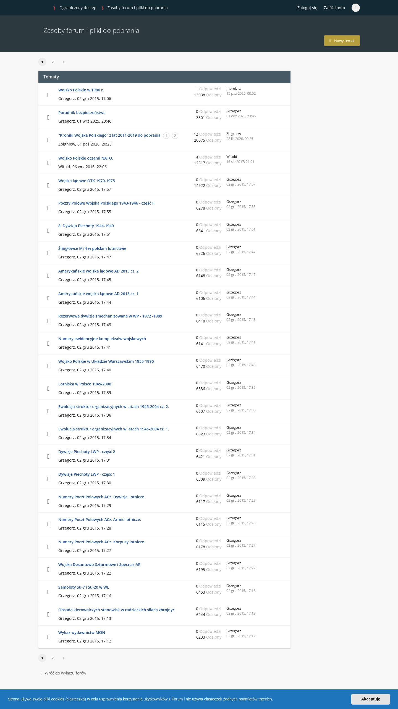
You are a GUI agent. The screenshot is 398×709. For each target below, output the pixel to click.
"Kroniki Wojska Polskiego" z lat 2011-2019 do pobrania (109, 135)
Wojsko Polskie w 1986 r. (81, 89)
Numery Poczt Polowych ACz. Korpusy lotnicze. (101, 541)
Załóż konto (334, 7)
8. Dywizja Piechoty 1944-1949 (86, 225)
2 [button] (53, 61)
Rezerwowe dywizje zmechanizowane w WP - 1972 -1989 (110, 316)
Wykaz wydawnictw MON (81, 632)
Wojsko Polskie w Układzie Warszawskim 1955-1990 (106, 361)
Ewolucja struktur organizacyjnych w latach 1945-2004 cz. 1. (113, 429)
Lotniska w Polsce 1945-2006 (84, 384)
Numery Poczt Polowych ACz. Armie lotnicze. (99, 519)
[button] (275, 700)
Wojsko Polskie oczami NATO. (85, 158)
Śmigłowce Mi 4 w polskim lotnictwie (92, 248)
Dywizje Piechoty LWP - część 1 (86, 474)
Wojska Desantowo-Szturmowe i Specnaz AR (99, 564)
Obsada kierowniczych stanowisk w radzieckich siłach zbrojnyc (116, 609)
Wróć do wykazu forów (63, 673)
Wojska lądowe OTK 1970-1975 (86, 180)
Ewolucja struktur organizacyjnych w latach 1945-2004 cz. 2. (113, 406)
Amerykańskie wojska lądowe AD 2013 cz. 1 (98, 293)
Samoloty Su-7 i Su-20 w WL (83, 587)
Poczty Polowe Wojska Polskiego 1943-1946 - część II (106, 203)
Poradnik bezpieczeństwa (82, 112)
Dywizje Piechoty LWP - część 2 (86, 451)
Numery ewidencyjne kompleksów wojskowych (102, 338)
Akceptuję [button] (370, 699)
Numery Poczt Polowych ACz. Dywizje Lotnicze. (101, 496)
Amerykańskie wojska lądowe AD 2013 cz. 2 (98, 271)
